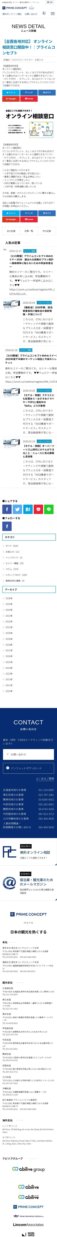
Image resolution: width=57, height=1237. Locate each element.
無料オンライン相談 (11, 13)
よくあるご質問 (45, 778)
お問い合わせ (31, 13)
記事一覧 (29, 230)
